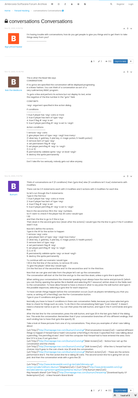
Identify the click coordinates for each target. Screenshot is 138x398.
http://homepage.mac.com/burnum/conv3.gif (61, 346)
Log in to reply (120, 61)
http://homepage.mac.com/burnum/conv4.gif (62, 352)
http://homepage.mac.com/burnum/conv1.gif (61, 341)
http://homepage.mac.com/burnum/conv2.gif (61, 330)
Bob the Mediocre (13, 90)
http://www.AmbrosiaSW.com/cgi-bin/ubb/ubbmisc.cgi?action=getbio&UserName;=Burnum (75, 368)
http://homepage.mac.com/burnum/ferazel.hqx (82, 372)
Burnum (13, 194)
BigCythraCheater (13, 46)
